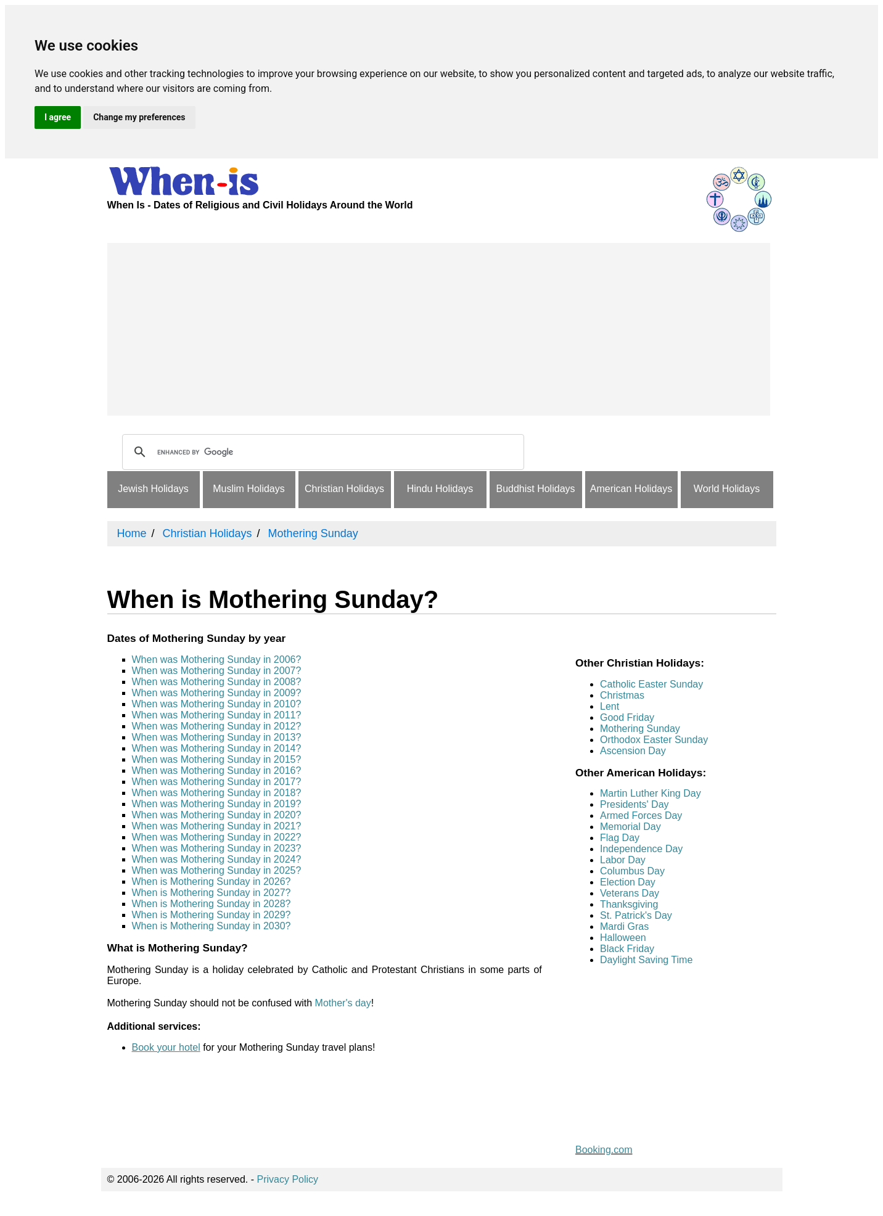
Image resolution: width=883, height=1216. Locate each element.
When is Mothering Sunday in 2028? (211, 903)
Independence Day (641, 849)
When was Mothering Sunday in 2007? (217, 670)
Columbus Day (632, 871)
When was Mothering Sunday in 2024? (217, 859)
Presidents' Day (634, 804)
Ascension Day (633, 751)
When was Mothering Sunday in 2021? (217, 826)
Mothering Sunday (640, 728)
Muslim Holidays (248, 488)
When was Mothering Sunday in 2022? (217, 837)
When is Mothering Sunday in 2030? (211, 926)
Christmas (622, 695)
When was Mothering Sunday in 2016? (217, 770)
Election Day (627, 882)
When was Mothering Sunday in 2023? (217, 848)
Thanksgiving (629, 904)
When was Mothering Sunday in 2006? (217, 659)
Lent (609, 706)
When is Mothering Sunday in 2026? (211, 881)
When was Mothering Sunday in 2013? (217, 737)
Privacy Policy (288, 1179)
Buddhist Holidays (535, 488)
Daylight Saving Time (646, 960)
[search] (321, 452)
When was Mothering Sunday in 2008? (217, 681)
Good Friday (627, 717)
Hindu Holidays (440, 488)
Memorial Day (630, 826)
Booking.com (604, 1149)
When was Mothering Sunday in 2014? (217, 748)
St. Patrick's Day (636, 915)
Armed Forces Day (641, 815)
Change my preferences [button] (139, 117)
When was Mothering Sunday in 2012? (217, 726)
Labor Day (623, 860)
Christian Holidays (344, 488)
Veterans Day (629, 893)
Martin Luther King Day (650, 793)
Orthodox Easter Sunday (654, 739)
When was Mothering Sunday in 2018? (217, 792)
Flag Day (619, 837)
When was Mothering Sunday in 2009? (217, 693)
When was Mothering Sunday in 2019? (217, 804)
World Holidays (727, 488)
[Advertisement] (438, 329)
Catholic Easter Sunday (651, 684)
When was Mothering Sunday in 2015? (217, 759)
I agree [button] (57, 117)
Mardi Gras (624, 926)
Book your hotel (166, 1047)
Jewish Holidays (153, 488)
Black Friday (627, 948)
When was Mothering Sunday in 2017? (217, 781)
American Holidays (631, 488)
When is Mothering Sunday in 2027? (211, 892)
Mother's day (343, 1003)
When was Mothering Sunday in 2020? (217, 815)
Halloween (623, 937)
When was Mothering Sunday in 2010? (217, 704)
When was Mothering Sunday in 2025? (217, 870)
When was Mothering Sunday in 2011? (217, 715)
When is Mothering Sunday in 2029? (211, 915)
